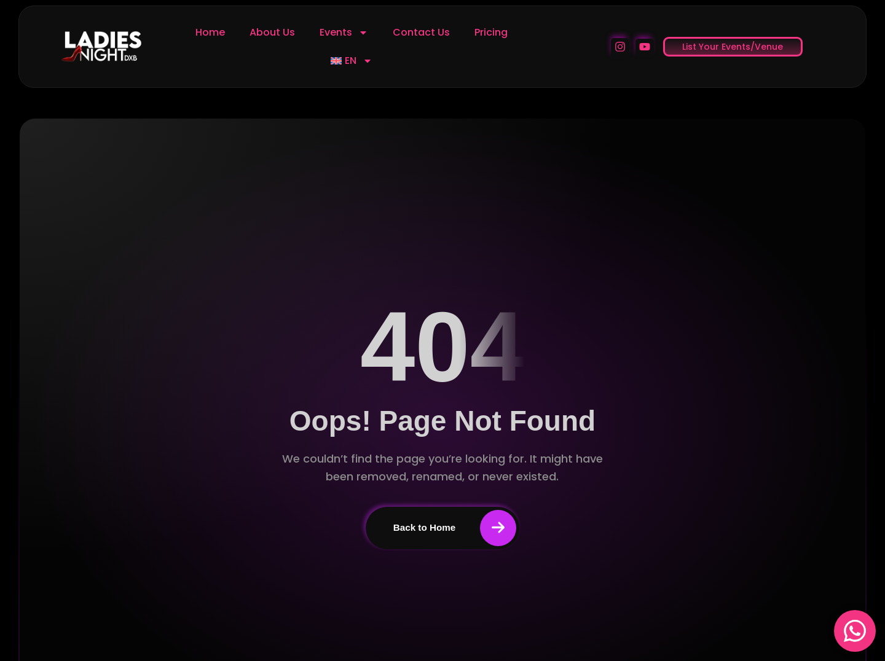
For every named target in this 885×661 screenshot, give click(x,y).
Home (210, 32)
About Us (272, 32)
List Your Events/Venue (732, 47)
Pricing (491, 32)
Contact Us (421, 32)
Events (344, 33)
